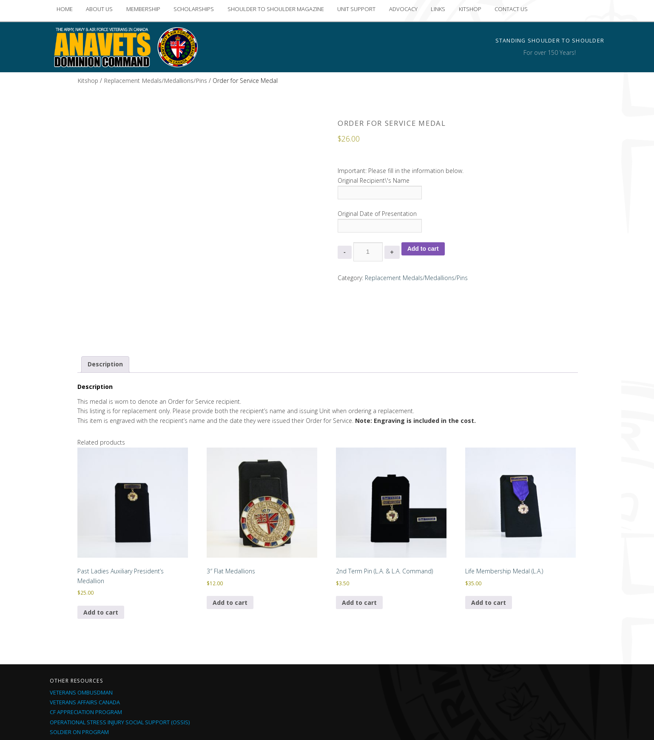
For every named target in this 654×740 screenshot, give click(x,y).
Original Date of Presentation (377, 214)
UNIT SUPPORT (356, 9)
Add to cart (423, 248)
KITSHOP (470, 9)
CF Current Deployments (85, 680)
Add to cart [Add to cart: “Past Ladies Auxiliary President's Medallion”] (100, 551)
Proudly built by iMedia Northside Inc (393, 722)
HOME (65, 9)
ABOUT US (99, 9)
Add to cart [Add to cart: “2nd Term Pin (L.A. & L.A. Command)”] (359, 541)
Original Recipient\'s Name (373, 180)
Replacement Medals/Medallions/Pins (155, 81)
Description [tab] (105, 302)
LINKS (438, 9)
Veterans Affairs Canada (85, 641)
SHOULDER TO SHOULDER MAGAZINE (275, 9)
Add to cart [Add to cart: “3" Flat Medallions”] (230, 541)
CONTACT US (511, 9)
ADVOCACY (403, 9)
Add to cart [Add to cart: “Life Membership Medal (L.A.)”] (488, 541)
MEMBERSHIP (143, 9)
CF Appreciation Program (86, 651)
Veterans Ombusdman (81, 631)
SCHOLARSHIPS (193, 9)
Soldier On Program (79, 670)
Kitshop (87, 81)
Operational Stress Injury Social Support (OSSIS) (120, 660)
